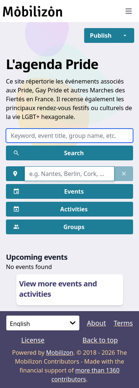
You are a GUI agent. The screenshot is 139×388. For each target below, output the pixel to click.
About (96, 323)
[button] (101, 35)
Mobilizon (59, 352)
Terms (123, 323)
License (32, 340)
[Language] (42, 323)
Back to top (100, 340)
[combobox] (69, 173)
